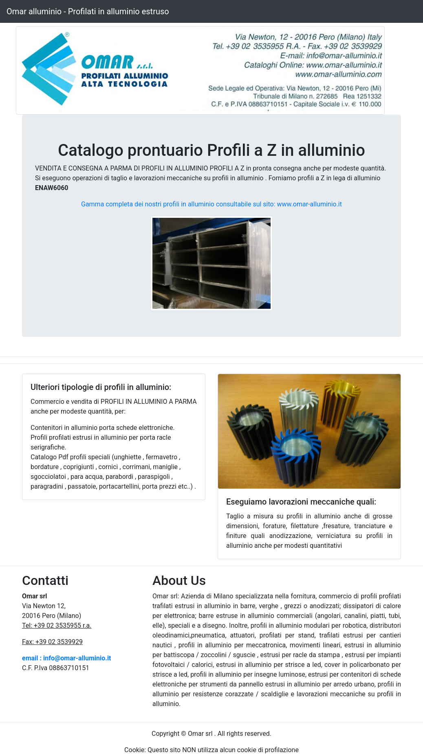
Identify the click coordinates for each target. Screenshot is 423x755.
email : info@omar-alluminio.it (66, 658)
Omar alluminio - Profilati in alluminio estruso (88, 11)
